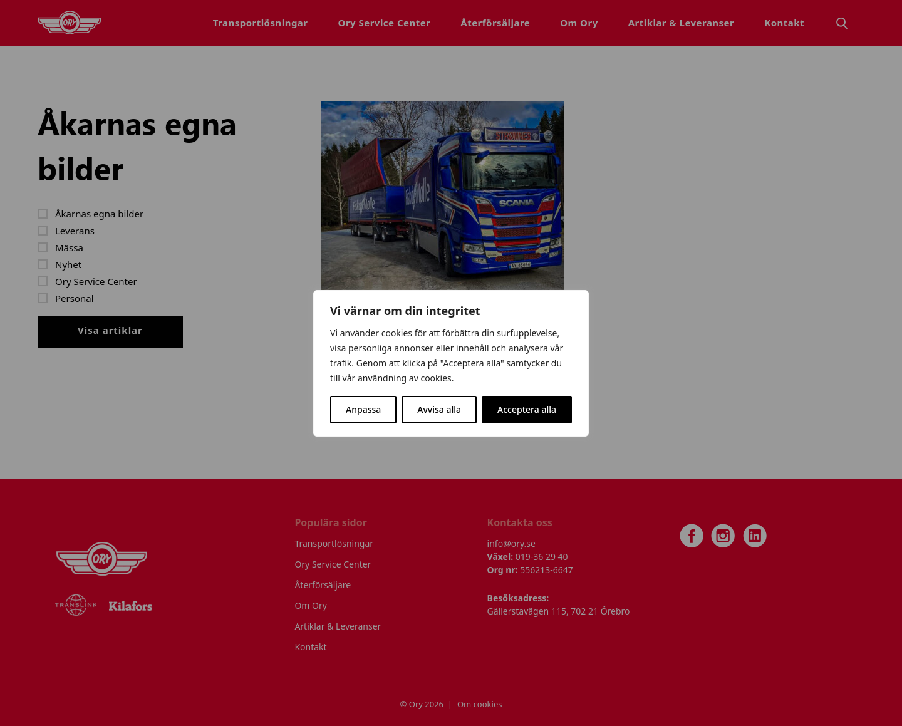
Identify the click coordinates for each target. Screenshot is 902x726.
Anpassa (363, 409)
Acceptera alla (526, 409)
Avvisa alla (439, 409)
